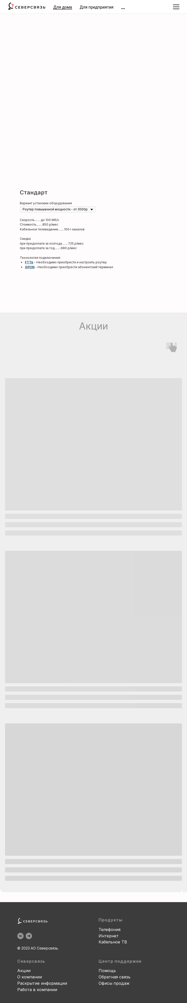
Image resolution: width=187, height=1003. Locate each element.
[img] (123, 8)
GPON (30, 267)
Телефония (109, 929)
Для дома (62, 7)
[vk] (20, 936)
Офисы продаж (114, 983)
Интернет (109, 935)
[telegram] (29, 936)
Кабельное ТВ (113, 941)
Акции (23, 970)
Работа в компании (37, 989)
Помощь (107, 970)
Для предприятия (96, 7)
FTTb (29, 262)
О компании (29, 976)
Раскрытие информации (42, 983)
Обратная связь (114, 976)
